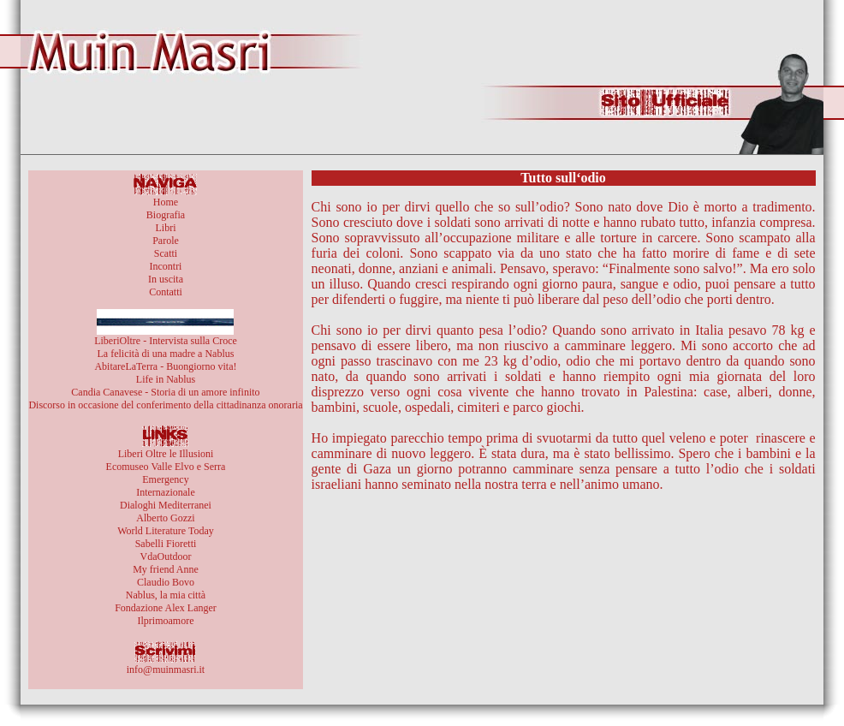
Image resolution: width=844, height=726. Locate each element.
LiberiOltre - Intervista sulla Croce (165, 341)
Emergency (165, 479)
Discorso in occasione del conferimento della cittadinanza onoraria (165, 405)
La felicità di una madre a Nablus (166, 354)
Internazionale (165, 492)
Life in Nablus (165, 379)
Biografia (165, 215)
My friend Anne (166, 569)
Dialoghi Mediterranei (165, 505)
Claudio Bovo (165, 582)
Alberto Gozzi (165, 518)
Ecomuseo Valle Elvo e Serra (166, 467)
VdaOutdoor (165, 556)
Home (165, 202)
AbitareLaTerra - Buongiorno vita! (165, 366)
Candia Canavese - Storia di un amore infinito (165, 392)
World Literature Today (165, 531)
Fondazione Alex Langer (166, 608)
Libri (165, 228)
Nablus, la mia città (165, 595)
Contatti (165, 292)
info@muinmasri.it (166, 669)
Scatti (165, 253)
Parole (165, 241)
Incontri (165, 266)
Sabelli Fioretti (166, 544)
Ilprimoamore (165, 621)
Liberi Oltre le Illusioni (166, 454)
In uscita (165, 279)
